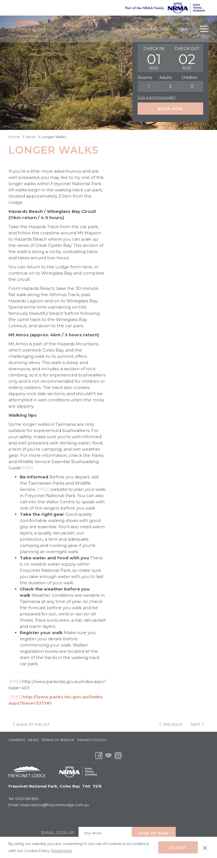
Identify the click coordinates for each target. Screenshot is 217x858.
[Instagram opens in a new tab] (118, 753)
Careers (16, 738)
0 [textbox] (192, 86)
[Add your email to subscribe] (105, 831)
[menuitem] (17, 738)
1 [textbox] (148, 86)
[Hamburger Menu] (202, 29)
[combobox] (148, 86)
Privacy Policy (92, 738)
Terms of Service (58, 738)
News (31, 136)
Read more (62, 850)
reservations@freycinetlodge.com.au (54, 803)
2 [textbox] (170, 86)
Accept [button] (178, 847)
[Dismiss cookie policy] (205, 847)
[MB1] (27, 467)
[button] (154, 58)
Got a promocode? (157, 97)
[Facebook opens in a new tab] (99, 753)
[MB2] (42, 489)
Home (14, 136)
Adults (165, 77)
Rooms (145, 77)
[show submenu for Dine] (193, 29)
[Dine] (183, 29)
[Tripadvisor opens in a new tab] (108, 753)
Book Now (170, 108)
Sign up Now (153, 831)
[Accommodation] (154, 29)
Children (189, 77)
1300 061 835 (26, 797)
